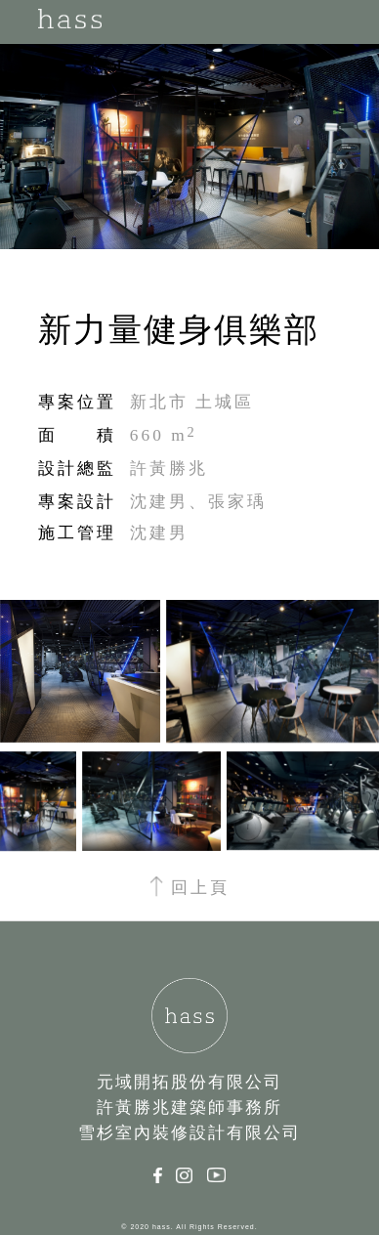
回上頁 (189, 887)
